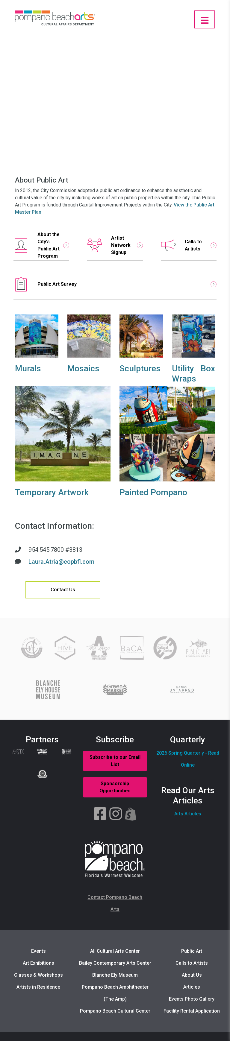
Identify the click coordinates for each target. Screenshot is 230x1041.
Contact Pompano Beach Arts (114, 903)
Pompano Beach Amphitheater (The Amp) (115, 993)
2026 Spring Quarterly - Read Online (187, 759)
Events (38, 951)
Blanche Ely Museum (115, 975)
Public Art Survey (115, 284)
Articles (191, 987)
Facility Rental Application (192, 1011)
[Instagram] (115, 814)
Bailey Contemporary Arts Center (115, 963)
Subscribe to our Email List (115, 760)
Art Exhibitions (38, 963)
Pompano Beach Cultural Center (115, 1011)
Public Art (191, 951)
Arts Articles (187, 814)
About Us (192, 975)
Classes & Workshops (38, 975)
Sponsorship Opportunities (115, 787)
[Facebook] (100, 814)
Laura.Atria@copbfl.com (61, 561)
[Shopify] (131, 814)
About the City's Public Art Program (41, 245)
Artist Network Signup (115, 245)
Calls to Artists (189, 245)
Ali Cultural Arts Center (115, 951)
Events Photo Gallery (191, 999)
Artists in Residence (38, 987)
